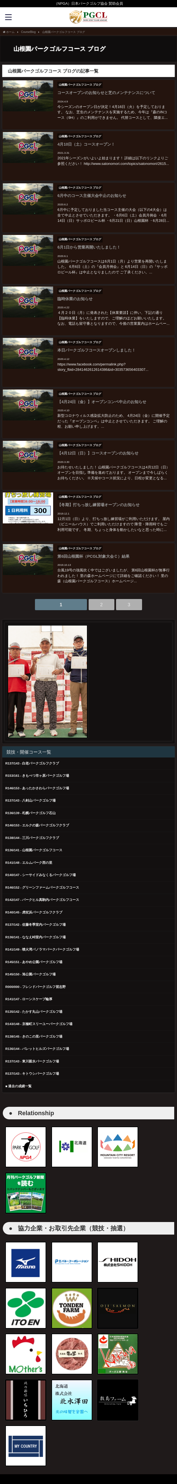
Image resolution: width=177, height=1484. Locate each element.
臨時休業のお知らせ (74, 292)
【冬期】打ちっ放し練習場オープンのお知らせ (98, 492)
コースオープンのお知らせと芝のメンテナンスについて (106, 92)
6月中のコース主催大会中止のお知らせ (91, 192)
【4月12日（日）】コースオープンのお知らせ (97, 442)
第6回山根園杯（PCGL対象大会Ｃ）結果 (93, 542)
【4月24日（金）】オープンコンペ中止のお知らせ (101, 392)
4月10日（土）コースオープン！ (85, 142)
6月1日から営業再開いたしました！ (88, 242)
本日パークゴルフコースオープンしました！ (96, 342)
